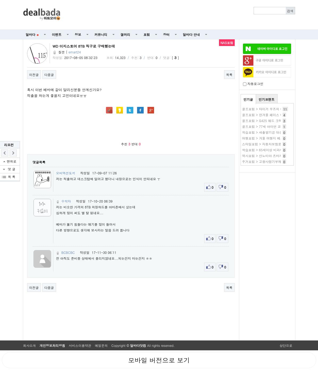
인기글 (248, 99)
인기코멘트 (267, 99)
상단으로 (286, 345)
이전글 (34, 74)
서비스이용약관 (80, 345)
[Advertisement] (180, 15)
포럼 (146, 34)
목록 (229, 74)
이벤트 (56, 34)
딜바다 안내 (191, 34)
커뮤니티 (100, 34)
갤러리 (125, 34)
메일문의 (101, 345)
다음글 (49, 74)
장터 (166, 34)
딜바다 (32, 34)
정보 (78, 34)
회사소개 (29, 345)
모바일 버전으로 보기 (159, 360)
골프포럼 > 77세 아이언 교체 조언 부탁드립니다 (277, 126)
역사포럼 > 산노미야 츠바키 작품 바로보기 (273, 155)
